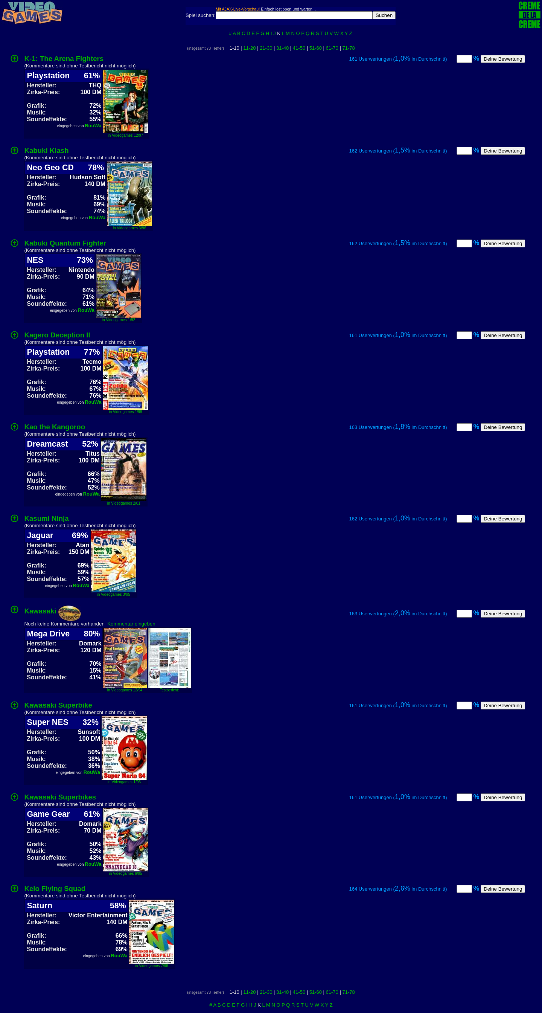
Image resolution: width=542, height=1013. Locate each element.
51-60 (315, 48)
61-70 (332, 48)
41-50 (299, 48)
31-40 (282, 48)
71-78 (348, 48)
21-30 (266, 48)
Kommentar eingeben (131, 624)
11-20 (249, 48)
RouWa (93, 125)
